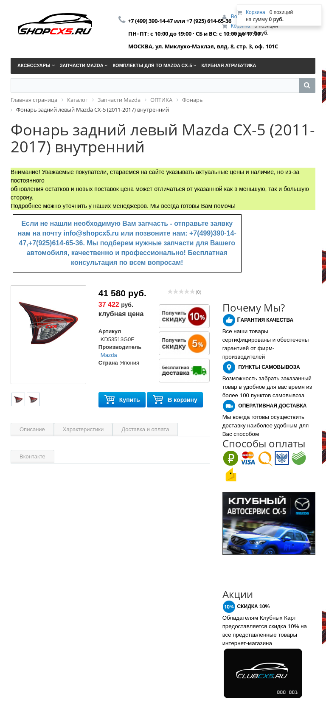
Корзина (240, 26)
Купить (122, 400)
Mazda (109, 355)
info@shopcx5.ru (91, 233)
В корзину (174, 400)
